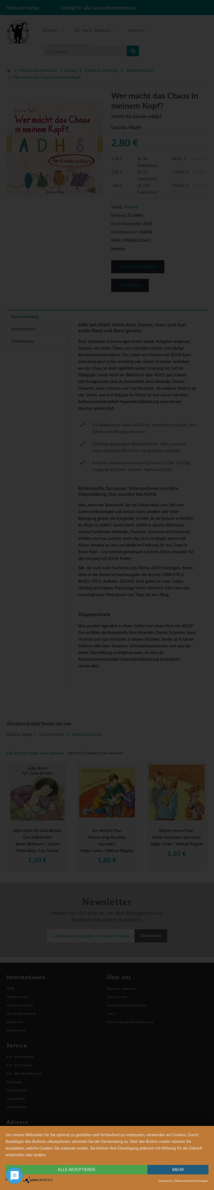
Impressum (165, 1180)
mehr (178, 1169)
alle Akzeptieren (76, 1169)
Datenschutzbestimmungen (191, 1180)
